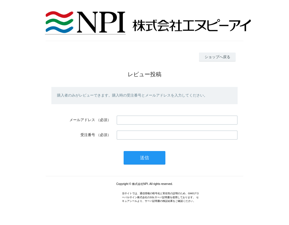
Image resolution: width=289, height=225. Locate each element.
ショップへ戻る (217, 57)
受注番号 (87, 135)
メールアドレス (82, 120)
